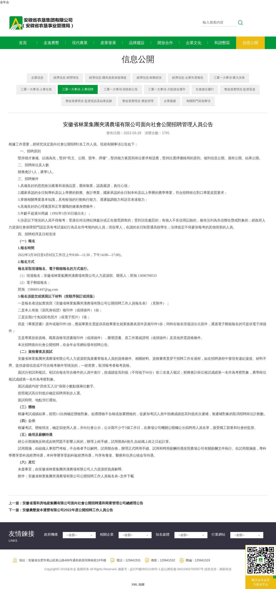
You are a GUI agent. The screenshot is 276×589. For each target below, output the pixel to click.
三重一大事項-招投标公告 (121, 89)
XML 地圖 (138, 584)
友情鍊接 (21, 533)
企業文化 (193, 43)
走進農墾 (51, 43)
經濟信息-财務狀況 (149, 77)
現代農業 (80, 43)
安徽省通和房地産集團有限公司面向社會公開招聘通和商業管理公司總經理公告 (82, 503)
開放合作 (165, 43)
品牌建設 (136, 43)
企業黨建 (170, 101)
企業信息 (37, 77)
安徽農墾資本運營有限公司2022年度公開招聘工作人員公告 (67, 510)
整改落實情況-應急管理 (138, 101)
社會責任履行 (205, 89)
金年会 (4, 2)
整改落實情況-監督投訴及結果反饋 (89, 101)
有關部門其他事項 (198, 101)
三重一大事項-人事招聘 (77, 89)
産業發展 (108, 43)
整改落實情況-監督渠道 (240, 89)
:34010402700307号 (190, 569)
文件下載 (127, 476)
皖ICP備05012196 (142, 569)
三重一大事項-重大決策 (229, 77)
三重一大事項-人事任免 (36, 89)
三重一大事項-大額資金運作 (166, 89)
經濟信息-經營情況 (66, 77)
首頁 (23, 43)
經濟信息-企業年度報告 (187, 77)
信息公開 (250, 43)
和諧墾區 (222, 43)
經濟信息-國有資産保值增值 (107, 77)
